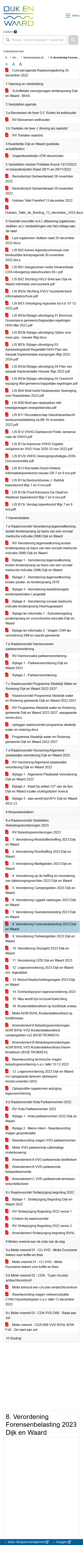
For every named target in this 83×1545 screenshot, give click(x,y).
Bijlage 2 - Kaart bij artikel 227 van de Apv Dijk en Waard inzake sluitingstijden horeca (39, 789)
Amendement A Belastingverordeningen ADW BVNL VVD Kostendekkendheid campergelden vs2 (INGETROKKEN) (37, 1030)
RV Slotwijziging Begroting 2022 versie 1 (38, 1211)
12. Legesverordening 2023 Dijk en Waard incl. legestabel (39, 970)
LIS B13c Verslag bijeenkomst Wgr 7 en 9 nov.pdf (38, 507)
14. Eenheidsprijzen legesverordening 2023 (40, 992)
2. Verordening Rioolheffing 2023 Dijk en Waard (38, 854)
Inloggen (63, 1542)
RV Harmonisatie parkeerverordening (35, 656)
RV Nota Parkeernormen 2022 (30, 1109)
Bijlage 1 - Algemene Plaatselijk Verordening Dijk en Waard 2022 (41, 777)
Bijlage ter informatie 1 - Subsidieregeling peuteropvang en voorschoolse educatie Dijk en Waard (39, 618)
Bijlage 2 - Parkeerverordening (31, 675)
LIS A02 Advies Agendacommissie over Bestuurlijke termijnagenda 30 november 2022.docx (37, 255)
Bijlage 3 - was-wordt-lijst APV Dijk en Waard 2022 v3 (41, 801)
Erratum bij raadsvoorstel (26, 1218)
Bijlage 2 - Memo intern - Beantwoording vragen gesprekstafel (38, 1131)
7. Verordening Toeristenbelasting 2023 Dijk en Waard (40, 914)
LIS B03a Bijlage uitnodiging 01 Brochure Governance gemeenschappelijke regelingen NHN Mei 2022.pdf (38, 320)
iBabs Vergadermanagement (28, 1542)
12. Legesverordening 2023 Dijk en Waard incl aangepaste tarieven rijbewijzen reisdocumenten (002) (39, 1076)
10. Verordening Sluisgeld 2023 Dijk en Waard (37, 951)
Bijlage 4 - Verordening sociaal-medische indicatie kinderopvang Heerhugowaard (38, 604)
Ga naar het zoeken (0, 2)
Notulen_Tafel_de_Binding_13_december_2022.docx (42, 210)
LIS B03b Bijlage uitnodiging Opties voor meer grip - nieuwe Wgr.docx (38, 335)
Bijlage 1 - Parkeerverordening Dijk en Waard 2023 (36, 665)
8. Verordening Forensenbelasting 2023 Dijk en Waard (40, 926)
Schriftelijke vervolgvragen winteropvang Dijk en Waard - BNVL (41, 93)
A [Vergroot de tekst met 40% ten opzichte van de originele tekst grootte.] (20, 64)
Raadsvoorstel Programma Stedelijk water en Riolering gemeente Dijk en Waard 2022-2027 (40, 698)
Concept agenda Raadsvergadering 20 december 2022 (37, 73)
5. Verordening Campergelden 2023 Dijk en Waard (40, 890)
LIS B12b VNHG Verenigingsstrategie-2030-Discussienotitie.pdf (40, 458)
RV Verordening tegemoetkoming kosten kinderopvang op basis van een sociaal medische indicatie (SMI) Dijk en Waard (41, 548)
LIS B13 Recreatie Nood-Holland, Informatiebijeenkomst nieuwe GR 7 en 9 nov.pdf (40, 470)
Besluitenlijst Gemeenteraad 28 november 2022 (39, 179)
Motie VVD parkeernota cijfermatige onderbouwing (34, 1150)
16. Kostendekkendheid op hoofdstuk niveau (41, 1006)
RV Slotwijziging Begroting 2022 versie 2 (38, 1226)
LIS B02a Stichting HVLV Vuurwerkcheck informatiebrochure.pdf (38, 294)
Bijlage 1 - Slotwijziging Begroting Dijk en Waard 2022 (38, 1202)
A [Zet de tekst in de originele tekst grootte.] (7, 64)
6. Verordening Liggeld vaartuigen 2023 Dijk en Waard (40, 902)
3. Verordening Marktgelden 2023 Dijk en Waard (38, 866)
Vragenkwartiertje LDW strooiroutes (34, 156)
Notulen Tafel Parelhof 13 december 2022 (39, 200)
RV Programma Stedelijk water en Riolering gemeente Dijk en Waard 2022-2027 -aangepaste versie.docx (41, 712)
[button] (73, 40)
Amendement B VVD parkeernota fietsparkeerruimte (33, 1169)
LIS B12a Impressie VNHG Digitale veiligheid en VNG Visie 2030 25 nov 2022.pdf (38, 446)
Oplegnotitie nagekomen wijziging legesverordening (33, 1091)
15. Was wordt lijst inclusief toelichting (36, 999)
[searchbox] (34, 40)
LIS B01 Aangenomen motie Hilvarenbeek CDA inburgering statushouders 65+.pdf (39, 269)
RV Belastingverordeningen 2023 (33, 832)
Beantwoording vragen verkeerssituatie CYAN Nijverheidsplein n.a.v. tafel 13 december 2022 (39, 1299)
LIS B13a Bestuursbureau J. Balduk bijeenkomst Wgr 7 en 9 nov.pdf (34, 483)
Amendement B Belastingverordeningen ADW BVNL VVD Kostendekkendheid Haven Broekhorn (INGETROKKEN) (38, 1047)
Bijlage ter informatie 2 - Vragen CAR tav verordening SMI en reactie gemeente (38, 633)
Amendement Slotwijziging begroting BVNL (40, 1233)
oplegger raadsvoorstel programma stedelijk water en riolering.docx (40, 727)
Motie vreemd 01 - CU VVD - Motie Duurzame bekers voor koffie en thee (33, 1264)
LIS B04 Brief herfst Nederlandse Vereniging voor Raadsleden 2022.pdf (40, 393)
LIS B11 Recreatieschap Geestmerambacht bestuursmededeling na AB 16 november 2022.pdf (40, 419)
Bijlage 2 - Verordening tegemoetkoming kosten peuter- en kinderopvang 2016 (38, 579)
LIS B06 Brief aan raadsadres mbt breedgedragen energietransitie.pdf (33, 405)
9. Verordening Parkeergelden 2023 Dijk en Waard (40, 939)
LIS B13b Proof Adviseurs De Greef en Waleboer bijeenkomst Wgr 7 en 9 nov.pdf (36, 495)
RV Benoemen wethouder (27, 120)
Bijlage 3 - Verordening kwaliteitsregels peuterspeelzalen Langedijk (37, 592)
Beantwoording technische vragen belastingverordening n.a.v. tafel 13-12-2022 (37, 1062)
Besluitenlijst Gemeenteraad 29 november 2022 (39, 191)
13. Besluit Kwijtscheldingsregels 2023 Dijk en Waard (40, 982)
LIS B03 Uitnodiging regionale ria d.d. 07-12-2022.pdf (41, 306)
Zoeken (8, 31)
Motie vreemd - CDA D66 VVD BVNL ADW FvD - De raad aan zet (39, 1327)
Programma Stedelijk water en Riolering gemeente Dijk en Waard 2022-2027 (37, 739)
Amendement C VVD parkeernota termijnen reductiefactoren (40, 1181)
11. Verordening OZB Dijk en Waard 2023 (38, 960)
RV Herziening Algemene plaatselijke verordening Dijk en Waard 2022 (36, 765)
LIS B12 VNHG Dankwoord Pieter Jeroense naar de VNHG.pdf (40, 434)
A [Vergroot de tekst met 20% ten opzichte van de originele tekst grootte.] (13, 64)
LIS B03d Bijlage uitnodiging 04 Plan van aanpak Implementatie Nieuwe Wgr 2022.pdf (38, 369)
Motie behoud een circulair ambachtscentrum (41, 1287)
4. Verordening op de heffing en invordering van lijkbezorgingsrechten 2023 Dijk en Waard (40, 878)
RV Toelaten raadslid (24, 135)
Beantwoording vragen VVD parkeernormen (40, 1140)
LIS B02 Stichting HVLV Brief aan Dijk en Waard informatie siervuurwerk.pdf (38, 281)
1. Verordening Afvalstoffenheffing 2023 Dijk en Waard (40, 842)
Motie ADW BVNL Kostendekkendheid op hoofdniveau (38, 1016)
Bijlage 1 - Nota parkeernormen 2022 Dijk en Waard (41, 1118)
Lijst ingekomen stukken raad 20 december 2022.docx (39, 240)
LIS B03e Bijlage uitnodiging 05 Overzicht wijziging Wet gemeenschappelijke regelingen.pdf (41, 381)
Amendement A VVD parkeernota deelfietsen (41, 1159)
